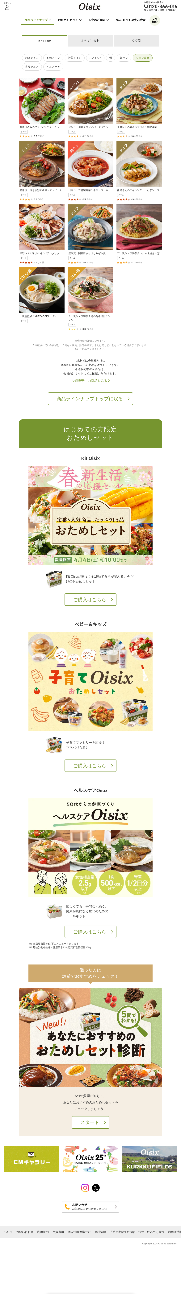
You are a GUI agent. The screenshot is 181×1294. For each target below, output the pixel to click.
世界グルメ (32, 66)
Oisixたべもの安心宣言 (131, 20)
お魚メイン (53, 57)
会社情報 (100, 1232)
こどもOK (95, 57)
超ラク (124, 57)
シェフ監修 (142, 57)
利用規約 (43, 1232)
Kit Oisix (44, 41)
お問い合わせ (24, 1232)
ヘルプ (8, 1232)
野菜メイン (74, 57)
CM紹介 (155, 20)
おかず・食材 (90, 40)
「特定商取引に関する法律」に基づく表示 (137, 1232)
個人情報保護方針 (79, 1232)
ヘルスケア (53, 66)
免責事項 (58, 1232)
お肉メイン (32, 57)
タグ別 (136, 40)
